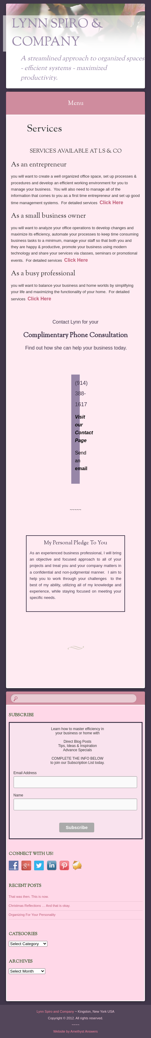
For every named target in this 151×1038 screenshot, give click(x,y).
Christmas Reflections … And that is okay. (39, 905)
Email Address (25, 773)
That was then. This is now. (29, 896)
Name (18, 795)
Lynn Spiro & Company (57, 33)
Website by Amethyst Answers (75, 1031)
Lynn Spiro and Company (55, 1011)
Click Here (111, 202)
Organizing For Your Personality (32, 914)
